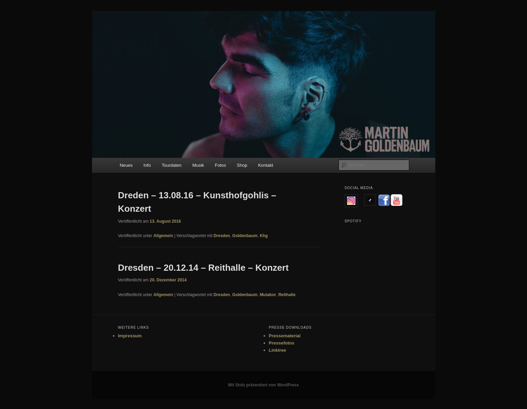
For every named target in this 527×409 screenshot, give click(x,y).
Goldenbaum (244, 235)
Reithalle (287, 294)
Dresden (222, 235)
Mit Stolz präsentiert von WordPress (263, 385)
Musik (198, 165)
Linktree (277, 350)
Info (147, 165)
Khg (264, 235)
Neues (126, 165)
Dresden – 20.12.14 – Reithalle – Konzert (203, 267)
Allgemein (163, 235)
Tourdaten (172, 165)
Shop (242, 165)
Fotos (220, 165)
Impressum (130, 335)
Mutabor (268, 294)
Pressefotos (281, 343)
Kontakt (265, 165)
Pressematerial (285, 335)
